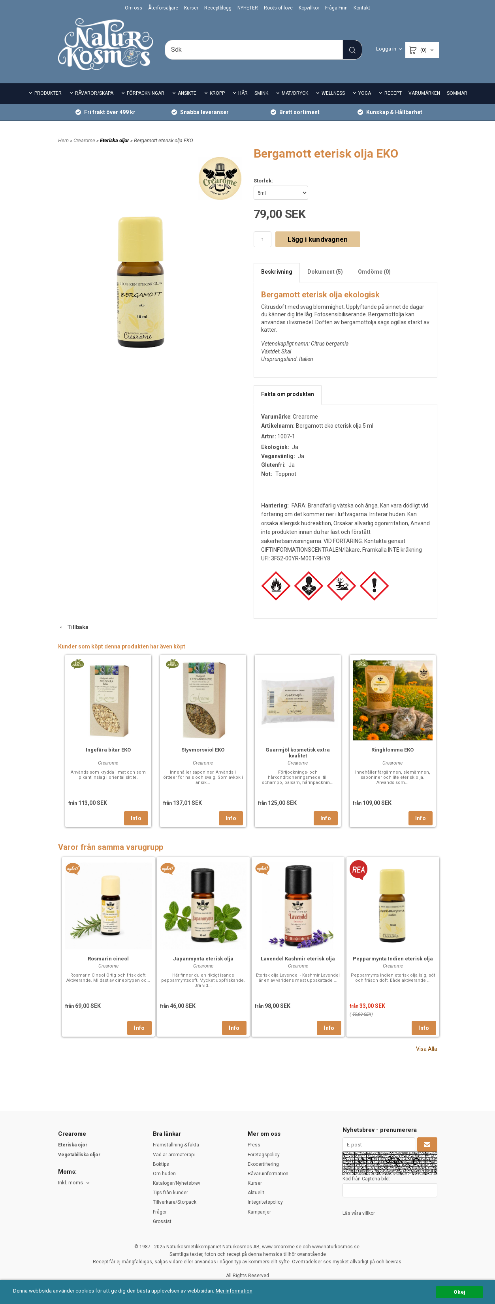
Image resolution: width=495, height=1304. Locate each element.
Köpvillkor (309, 8)
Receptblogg (218, 8)
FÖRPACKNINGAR (145, 93)
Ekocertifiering (263, 1164)
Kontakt (362, 8)
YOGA (364, 93)
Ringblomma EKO (392, 750)
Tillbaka (73, 627)
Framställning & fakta (176, 1145)
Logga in (386, 49)
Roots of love (278, 8)
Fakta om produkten (287, 394)
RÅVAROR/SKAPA (94, 93)
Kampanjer (259, 1212)
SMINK (261, 93)
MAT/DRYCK (295, 93)
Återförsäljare (163, 8)
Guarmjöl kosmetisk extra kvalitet (297, 753)
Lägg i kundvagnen (318, 239)
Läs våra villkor (359, 1213)
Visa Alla (426, 1049)
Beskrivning (276, 272)
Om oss (133, 8)
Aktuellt (256, 1192)
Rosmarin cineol (108, 959)
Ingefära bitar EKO (108, 750)
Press (254, 1145)
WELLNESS (333, 93)
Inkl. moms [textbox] (70, 1183)
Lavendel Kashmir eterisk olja (298, 959)
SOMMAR (457, 93)
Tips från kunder (170, 1192)
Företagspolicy (264, 1154)
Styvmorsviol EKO (202, 750)
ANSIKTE (187, 93)
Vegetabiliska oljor (79, 1154)
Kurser (191, 8)
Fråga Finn (336, 8)
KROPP (217, 93)
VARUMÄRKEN (424, 93)
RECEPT (393, 93)
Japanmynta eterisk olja (203, 959)
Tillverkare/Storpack (174, 1202)
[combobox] (74, 1183)
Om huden (164, 1173)
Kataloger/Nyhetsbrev (176, 1183)
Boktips (161, 1164)
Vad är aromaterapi (174, 1154)
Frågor (160, 1212)
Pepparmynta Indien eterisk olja (393, 959)
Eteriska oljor (115, 140)
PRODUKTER (48, 93)
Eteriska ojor (72, 1145)
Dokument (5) (325, 272)
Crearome (84, 140)
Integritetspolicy (265, 1202)
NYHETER (247, 8)
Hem (63, 140)
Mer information (235, 1290)
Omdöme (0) (374, 272)
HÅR (243, 93)
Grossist (162, 1221)
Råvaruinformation (268, 1173)
